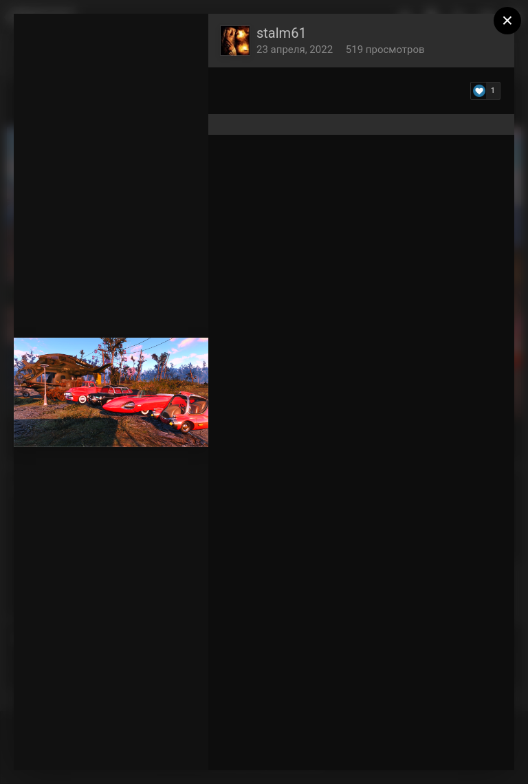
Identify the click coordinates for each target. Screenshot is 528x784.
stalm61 (281, 33)
